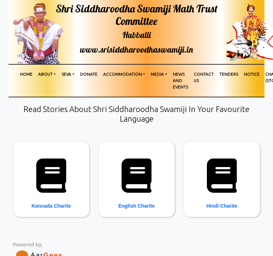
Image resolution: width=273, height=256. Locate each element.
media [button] (157, 74)
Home (26, 74)
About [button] (45, 74)
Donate (88, 74)
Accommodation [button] (122, 74)
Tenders (228, 74)
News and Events (180, 80)
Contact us (204, 77)
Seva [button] (66, 74)
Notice (251, 74)
